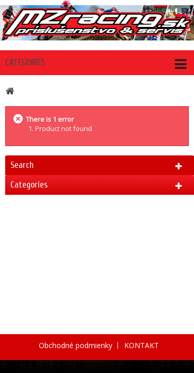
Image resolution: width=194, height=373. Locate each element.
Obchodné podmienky (76, 345)
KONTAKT (141, 345)
